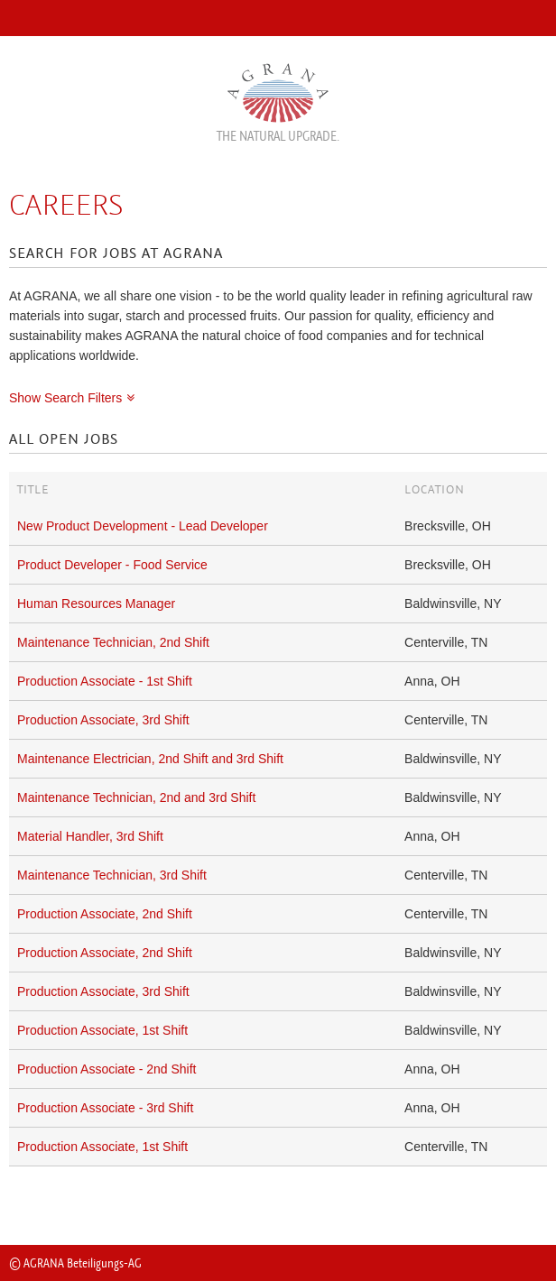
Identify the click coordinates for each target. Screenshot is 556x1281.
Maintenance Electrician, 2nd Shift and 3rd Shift (150, 758)
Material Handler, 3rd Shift (90, 836)
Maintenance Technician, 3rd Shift (112, 875)
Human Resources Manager (96, 603)
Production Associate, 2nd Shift (104, 914)
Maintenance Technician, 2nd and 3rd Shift (136, 797)
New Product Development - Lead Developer (142, 526)
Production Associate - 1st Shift (104, 681)
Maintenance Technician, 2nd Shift (113, 642)
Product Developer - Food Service (112, 565)
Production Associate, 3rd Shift (103, 720)
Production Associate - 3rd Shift (105, 1108)
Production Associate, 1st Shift (102, 1030)
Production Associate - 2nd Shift (106, 1069)
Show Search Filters (65, 398)
